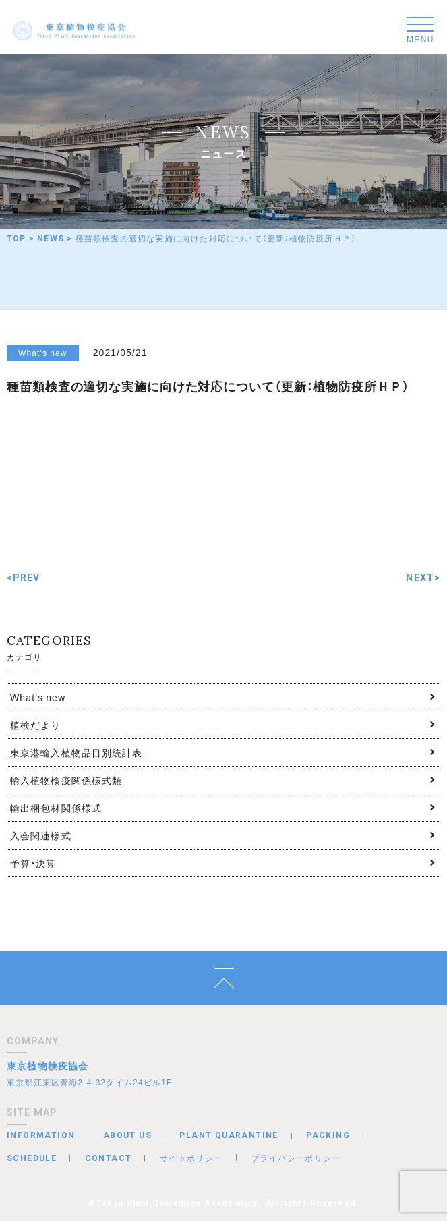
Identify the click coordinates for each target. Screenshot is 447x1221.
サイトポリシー (191, 1158)
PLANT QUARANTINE (228, 1135)
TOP (16, 238)
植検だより (35, 725)
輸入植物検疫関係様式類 (66, 780)
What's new (37, 697)
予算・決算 (33, 863)
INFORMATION (41, 1135)
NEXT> (423, 577)
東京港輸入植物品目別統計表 (76, 752)
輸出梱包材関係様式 (56, 807)
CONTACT (108, 1158)
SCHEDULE (32, 1158)
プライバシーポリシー (296, 1158)
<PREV (23, 577)
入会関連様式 (40, 835)
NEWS (50, 238)
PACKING (328, 1135)
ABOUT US (127, 1135)
